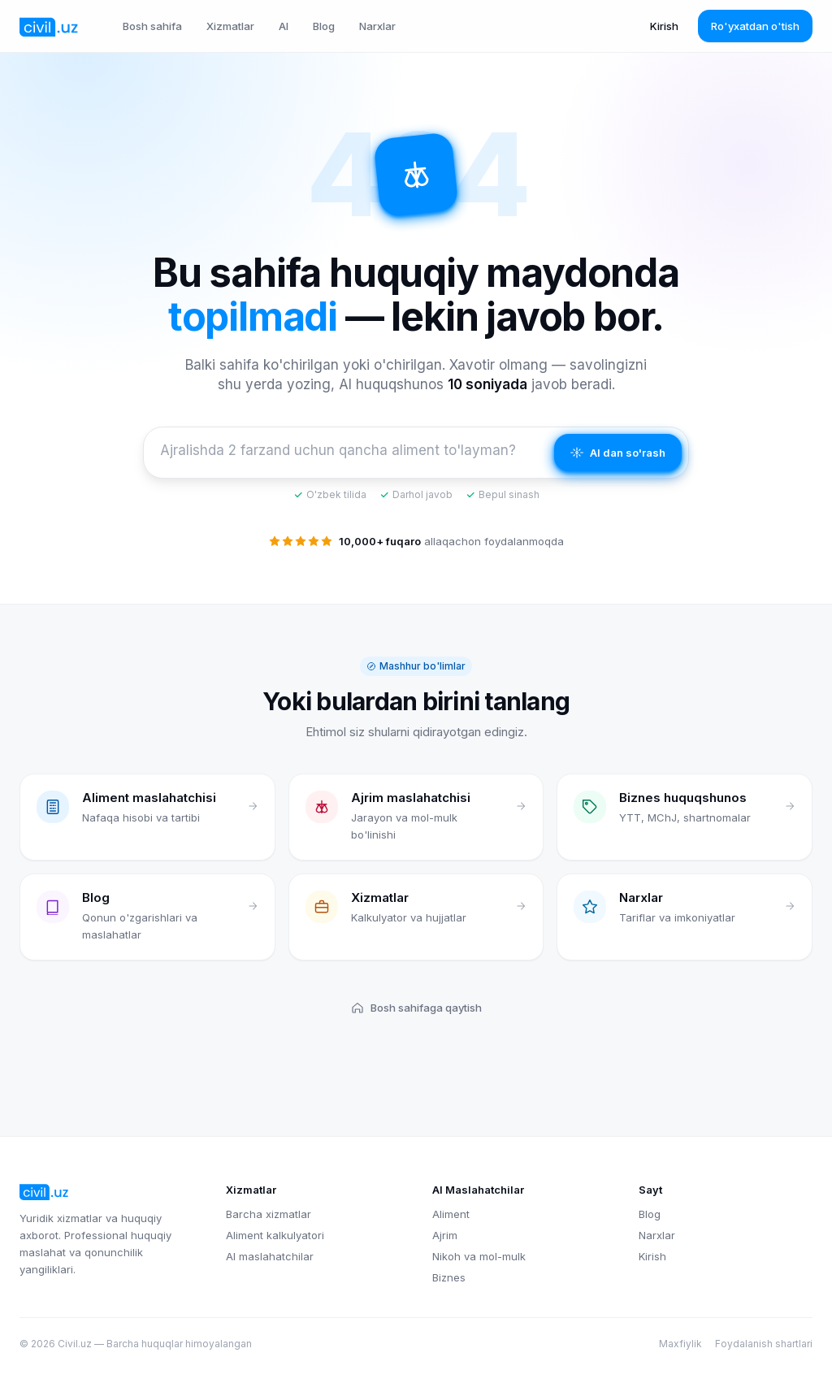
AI (283, 26)
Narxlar (377, 26)
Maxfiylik (680, 1343)
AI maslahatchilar (270, 1256)
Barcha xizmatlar (268, 1213)
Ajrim (444, 1235)
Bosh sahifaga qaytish (416, 1007)
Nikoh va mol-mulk (479, 1256)
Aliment (451, 1213)
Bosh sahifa (152, 26)
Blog (324, 26)
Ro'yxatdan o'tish (755, 26)
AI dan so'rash (617, 452)
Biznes (449, 1277)
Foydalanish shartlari (763, 1343)
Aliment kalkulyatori (275, 1235)
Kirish (664, 26)
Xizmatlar (230, 26)
